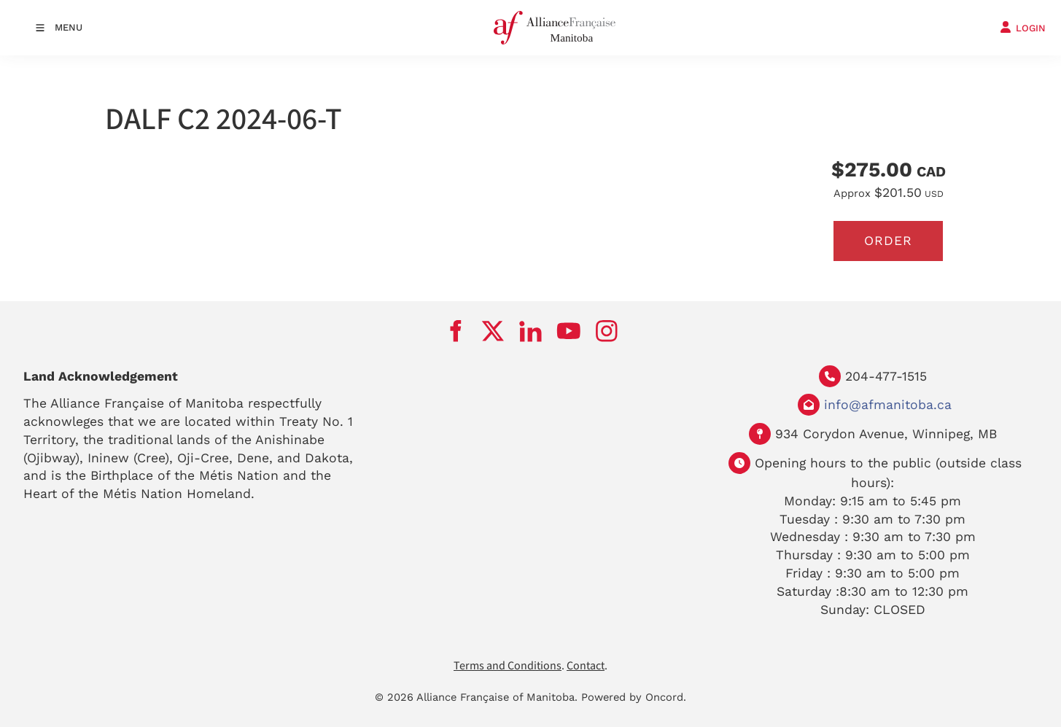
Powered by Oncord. (633, 697)
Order (888, 240)
